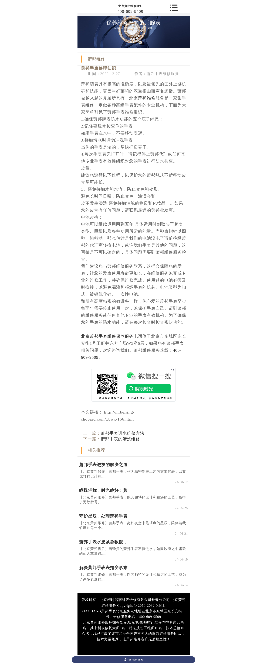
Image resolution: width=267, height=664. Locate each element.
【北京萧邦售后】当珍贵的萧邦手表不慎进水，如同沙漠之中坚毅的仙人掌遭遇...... (132, 551)
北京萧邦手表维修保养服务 (107, 336)
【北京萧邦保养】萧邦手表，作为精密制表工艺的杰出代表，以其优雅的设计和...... (132, 474)
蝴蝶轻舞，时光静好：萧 (103, 490)
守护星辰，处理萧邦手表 (103, 516)
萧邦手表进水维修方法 (122, 433)
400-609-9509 (130, 11)
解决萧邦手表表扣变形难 (103, 567)
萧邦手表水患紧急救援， (103, 542)
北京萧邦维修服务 (130, 6)
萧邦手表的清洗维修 (120, 439)
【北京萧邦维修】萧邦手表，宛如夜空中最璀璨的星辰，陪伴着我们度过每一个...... (132, 525)
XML (160, 605)
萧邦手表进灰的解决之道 (103, 464)
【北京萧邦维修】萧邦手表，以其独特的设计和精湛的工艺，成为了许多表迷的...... (132, 577)
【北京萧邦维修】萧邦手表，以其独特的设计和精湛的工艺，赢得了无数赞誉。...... (132, 499)
